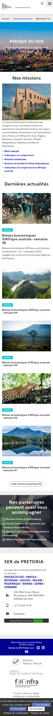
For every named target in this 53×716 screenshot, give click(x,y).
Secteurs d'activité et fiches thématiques (26, 163)
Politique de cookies (40, 713)
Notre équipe (11, 150)
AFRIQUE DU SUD (14, 576)
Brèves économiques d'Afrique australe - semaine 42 (26, 416)
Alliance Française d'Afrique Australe (24, 539)
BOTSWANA (11, 580)
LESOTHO (25, 580)
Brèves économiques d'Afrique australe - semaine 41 (26, 469)
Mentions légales (31, 693)
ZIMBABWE (10, 586)
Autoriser (38, 620)
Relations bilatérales (15, 159)
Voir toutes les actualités (26, 484)
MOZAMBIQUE (12, 583)
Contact (17, 693)
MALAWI (37, 580)
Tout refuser (18, 709)
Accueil (5, 18)
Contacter (19, 613)
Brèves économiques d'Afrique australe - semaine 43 (26, 364)
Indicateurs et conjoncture (19, 155)
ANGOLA (31, 576)
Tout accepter (41, 705)
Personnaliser (36, 709)
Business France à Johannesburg (21, 518)
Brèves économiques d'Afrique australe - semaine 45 (25, 239)
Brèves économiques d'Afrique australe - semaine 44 (26, 311)
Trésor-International (22, 18)
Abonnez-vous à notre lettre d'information (26, 643)
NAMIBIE (27, 583)
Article (7, 230)
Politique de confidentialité (26, 696)
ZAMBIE (38, 583)
